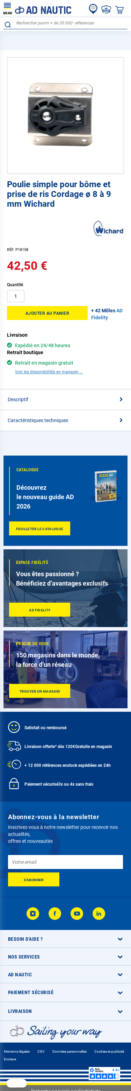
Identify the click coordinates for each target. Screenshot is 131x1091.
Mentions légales (17, 1051)
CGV (40, 1051)
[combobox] (65, 23)
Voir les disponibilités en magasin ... (49, 371)
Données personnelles (69, 1051)
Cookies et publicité (109, 1051)
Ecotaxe (10, 1059)
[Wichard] (108, 242)
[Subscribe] (33, 879)
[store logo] (37, 8)
